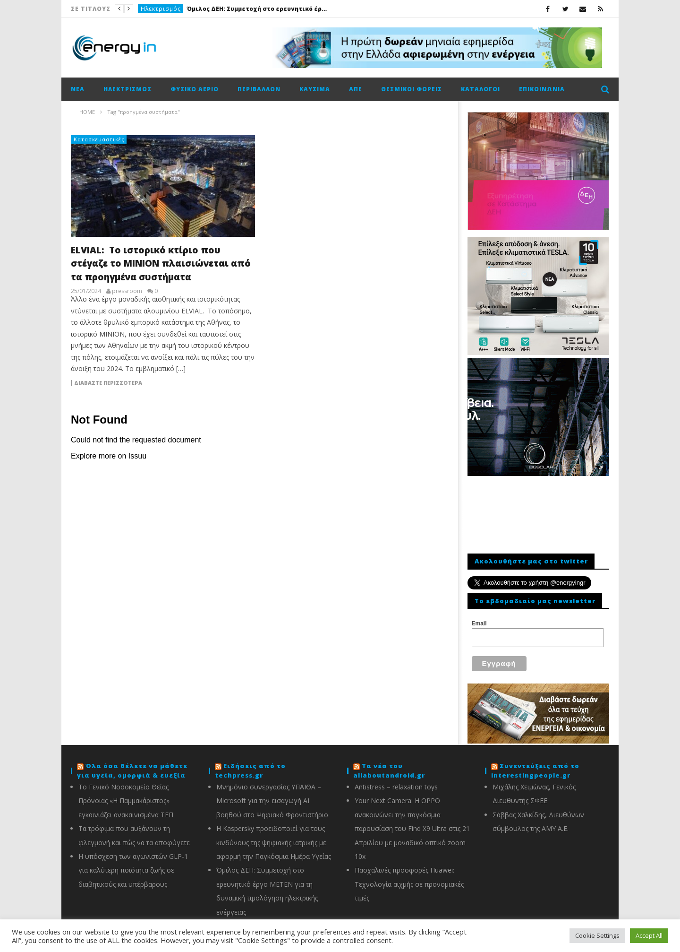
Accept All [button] (649, 935)
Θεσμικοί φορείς (411, 89)
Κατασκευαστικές (99, 139)
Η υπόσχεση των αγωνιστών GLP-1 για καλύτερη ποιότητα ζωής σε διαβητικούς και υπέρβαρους (133, 864)
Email (479, 623)
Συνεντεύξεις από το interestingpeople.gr (535, 765)
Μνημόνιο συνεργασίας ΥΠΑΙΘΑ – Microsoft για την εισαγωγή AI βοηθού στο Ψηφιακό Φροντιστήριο (272, 795)
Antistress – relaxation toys (396, 781)
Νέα (78, 89)
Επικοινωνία (542, 89)
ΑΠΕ (355, 89)
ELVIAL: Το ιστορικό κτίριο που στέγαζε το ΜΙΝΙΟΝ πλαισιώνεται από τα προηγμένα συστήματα (161, 263)
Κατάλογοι (480, 89)
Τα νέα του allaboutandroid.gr (389, 765)
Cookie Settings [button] (597, 935)
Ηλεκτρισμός (161, 9)
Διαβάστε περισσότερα (108, 383)
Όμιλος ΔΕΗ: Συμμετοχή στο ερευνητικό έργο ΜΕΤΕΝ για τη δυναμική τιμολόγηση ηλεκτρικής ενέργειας (257, 9)
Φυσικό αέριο (194, 89)
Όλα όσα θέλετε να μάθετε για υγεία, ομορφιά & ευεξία (132, 765)
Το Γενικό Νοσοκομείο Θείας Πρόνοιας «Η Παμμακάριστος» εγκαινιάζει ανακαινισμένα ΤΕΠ (125, 795)
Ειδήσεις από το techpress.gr (250, 765)
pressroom (127, 291)
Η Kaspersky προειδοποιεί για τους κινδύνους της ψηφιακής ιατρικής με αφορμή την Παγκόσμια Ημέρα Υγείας (273, 836)
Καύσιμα (314, 89)
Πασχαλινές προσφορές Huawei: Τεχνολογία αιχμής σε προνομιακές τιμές (409, 878)
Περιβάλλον (259, 89)
